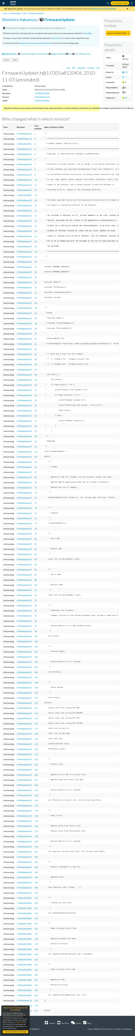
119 (36, 739)
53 (35, 400)
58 (35, 426)
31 (35, 287)
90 (35, 590)
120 (36, 744)
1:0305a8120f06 (42, 93)
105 (36, 667)
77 (35, 523)
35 (35, 308)
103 (36, 657)
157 (36, 934)
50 (35, 385)
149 (36, 893)
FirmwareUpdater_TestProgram (33, 54)
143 (36, 862)
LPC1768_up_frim (81, 54)
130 (36, 795)
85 (35, 564)
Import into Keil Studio (117, 33)
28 (35, 272)
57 (35, 421)
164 (36, 969)
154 (36, 918)
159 (36, 944)
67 (35, 472)
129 (36, 790)
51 (35, 390)
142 (36, 857)
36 (35, 313)
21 (35, 236)
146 (36, 877)
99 (35, 636)
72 (35, 498)
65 (35, 462)
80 (35, 539)
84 (35, 559)
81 (35, 544)
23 (35, 246)
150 (36, 898)
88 (35, 580)
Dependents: (9, 54)
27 (35, 267)
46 (35, 364)
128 (36, 785)
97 (35, 626)
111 (36, 698)
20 (35, 231)
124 (36, 764)
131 (36, 800)
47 (35, 369)
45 (35, 359)
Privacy (110, 1029)
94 (35, 610)
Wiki (15, 60)
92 (35, 600)
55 (35, 410)
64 (35, 457)
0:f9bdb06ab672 (42, 97)
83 (35, 554)
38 (35, 323)
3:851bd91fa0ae (42, 100)
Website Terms (100, 1029)
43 (35, 349)
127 (36, 780)
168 (36, 990)
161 (36, 954)
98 (35, 631)
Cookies (118, 1029)
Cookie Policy (19, 1023)
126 (36, 775)
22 (35, 241)
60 (35, 436)
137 (36, 831)
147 (36, 882)
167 (36, 985)
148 (36, 887)
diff (73, 68)
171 (36, 1005)
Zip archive (57, 38)
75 (35, 513)
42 (35, 344)
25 (35, 257)
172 (36, 1011)
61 (35, 441)
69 (35, 482)
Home (6, 60)
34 (35, 303)
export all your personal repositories (36, 43)
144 (36, 867)
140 (36, 846)
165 (36, 975)
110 (36, 692)
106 (36, 672)
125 (36, 769)
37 (35, 318)
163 (36, 964)
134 (36, 816)
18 (35, 221)
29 (35, 277)
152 (36, 908)
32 (35, 292)
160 (36, 949)
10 (35, 180)
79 (35, 533)
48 (35, 374)
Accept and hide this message (15, 1032)
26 (35, 262)
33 (35, 298)
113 (36, 708)
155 (36, 923)
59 (35, 431)
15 (35, 205)
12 (35, 190)
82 (35, 549)
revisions (91, 68)
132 (36, 805)
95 (35, 616)
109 (36, 687)
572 (125, 72)
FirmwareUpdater (36, 13)
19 (35, 226)
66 (35, 467)
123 (36, 759)
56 (35, 416)
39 (35, 328)
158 (36, 939)
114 (36, 713)
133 (36, 810)
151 (36, 903)
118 (36, 733)
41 (35, 339)
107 (36, 677)
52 (35, 395)
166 (36, 980)
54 (35, 405)
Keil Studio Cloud (120, 3)
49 (35, 380)
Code (24, 13)
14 (35, 200)
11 (35, 185)
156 (36, 928)
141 (36, 851)
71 (35, 492)
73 (35, 503)
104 (36, 662)
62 (35, 446)
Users (5, 13)
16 (35, 210)
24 (35, 251)
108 (36, 682)
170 (36, 1000)
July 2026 (87, 33)
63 (35, 451)
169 (36, 995)
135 (36, 821)
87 (35, 574)
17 (35, 215)
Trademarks (127, 1029)
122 (36, 754)
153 (36, 913)
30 (35, 282)
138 (36, 836)
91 (35, 595)
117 (36, 728)
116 (36, 723)
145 (36, 872)
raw (68, 68)
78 (35, 528)
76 (35, 518)
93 (35, 605)
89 (35, 585)
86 (35, 569)
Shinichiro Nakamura (20, 19)
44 (35, 354)
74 (35, 508)
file (98, 68)
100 (36, 641)
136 (36, 826)
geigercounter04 (57, 54)
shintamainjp (14, 13)
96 (35, 621)
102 (36, 651)
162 (36, 959)
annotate (81, 68)
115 (36, 718)
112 (36, 703)
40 (35, 333)
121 (36, 749)
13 (35, 195)
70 (35, 487)
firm (69, 54)
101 (36, 646)
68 (35, 477)
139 (36, 841)
